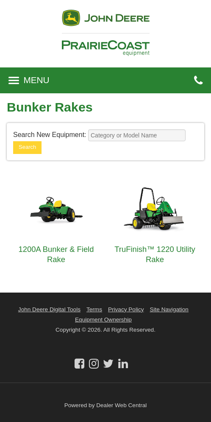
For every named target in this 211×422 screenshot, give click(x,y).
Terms (94, 309)
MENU (29, 80)
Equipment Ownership (103, 319)
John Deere (106, 21)
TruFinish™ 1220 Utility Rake (154, 254)
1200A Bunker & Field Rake (56, 254)
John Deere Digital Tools (49, 309)
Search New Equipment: (49, 134)
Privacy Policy (126, 309)
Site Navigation (169, 309)
